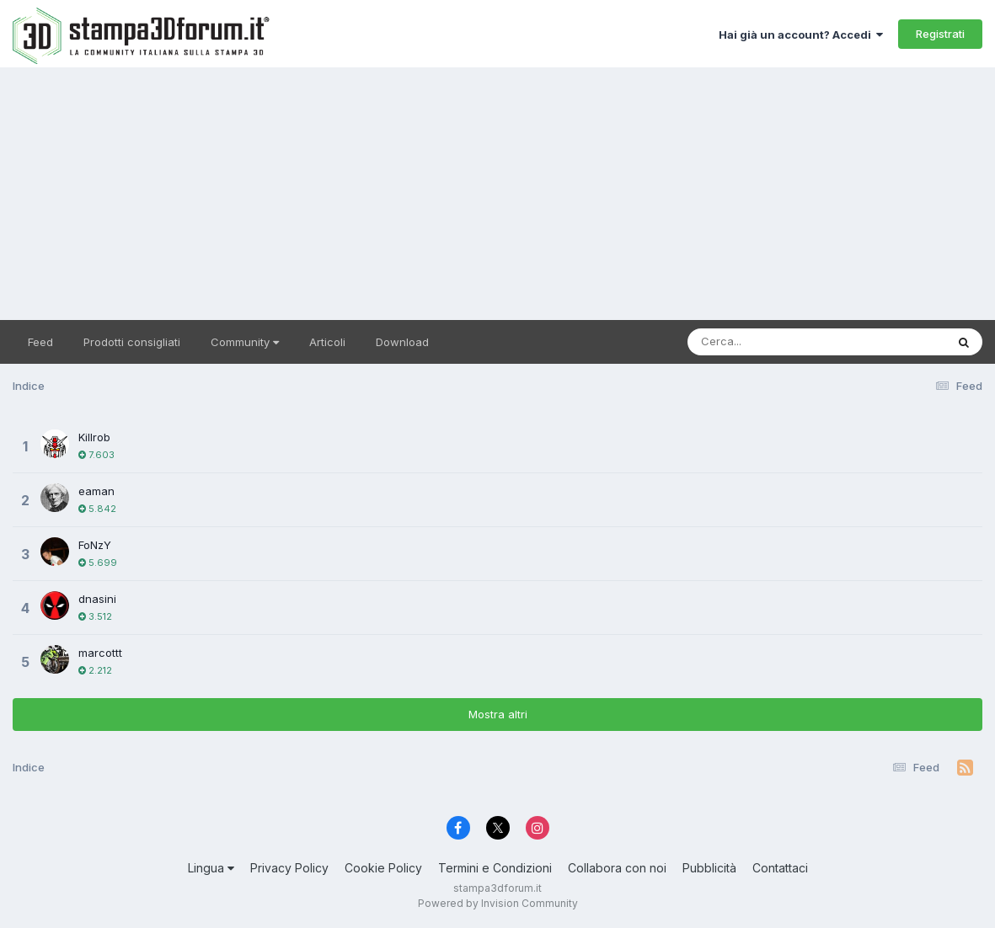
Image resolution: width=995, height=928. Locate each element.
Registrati (940, 33)
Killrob (94, 437)
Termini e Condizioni (495, 868)
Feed (40, 342)
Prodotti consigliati (131, 342)
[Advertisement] (497, 194)
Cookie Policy (383, 868)
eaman (96, 491)
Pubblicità (709, 868)
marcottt (100, 652)
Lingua (211, 868)
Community (245, 342)
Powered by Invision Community (498, 903)
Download (402, 342)
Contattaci (780, 868)
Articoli (327, 342)
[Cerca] (777, 341)
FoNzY (94, 545)
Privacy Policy (289, 868)
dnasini (97, 598)
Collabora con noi (617, 868)
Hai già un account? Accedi (801, 34)
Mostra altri (497, 714)
